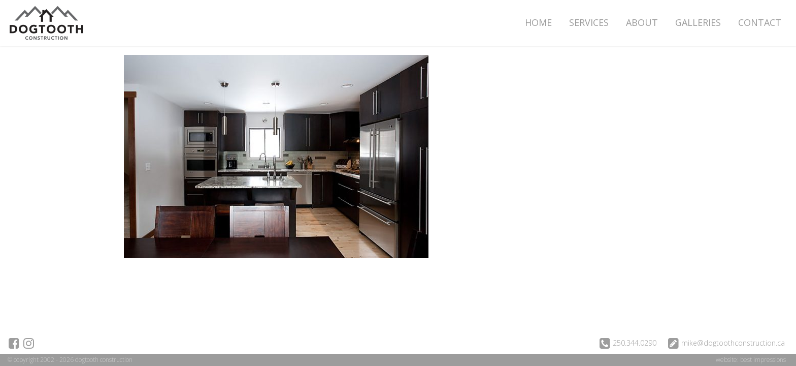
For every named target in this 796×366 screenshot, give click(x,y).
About (642, 22)
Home (538, 22)
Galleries (698, 22)
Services (589, 22)
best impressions (763, 359)
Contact (759, 22)
